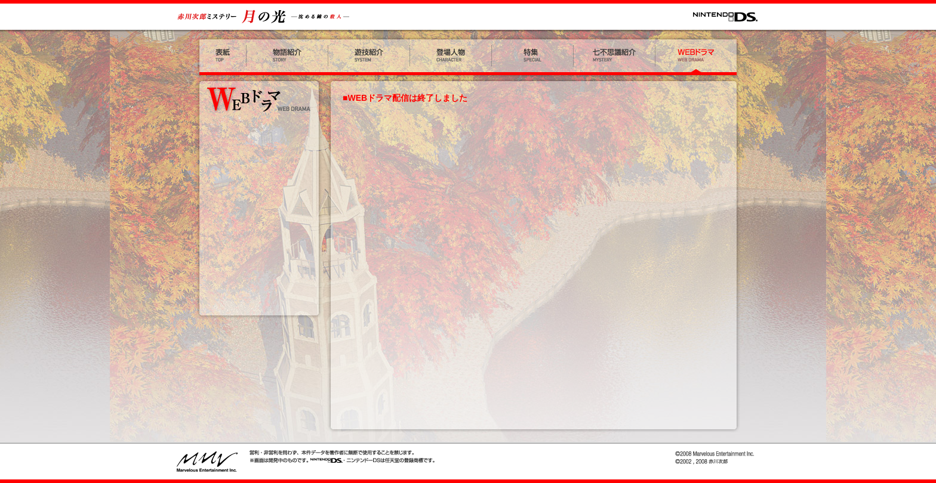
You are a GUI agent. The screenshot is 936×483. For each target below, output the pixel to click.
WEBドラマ (697, 57)
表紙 (221, 57)
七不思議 (614, 57)
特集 (533, 57)
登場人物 (451, 57)
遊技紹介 (369, 57)
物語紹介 (287, 57)
